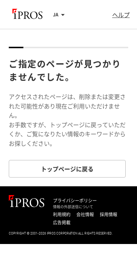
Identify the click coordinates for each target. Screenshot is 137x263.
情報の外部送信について (73, 207)
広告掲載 (62, 222)
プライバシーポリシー (75, 200)
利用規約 (62, 214)
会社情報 (85, 214)
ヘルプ (121, 14)
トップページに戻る (67, 168)
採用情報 (108, 214)
